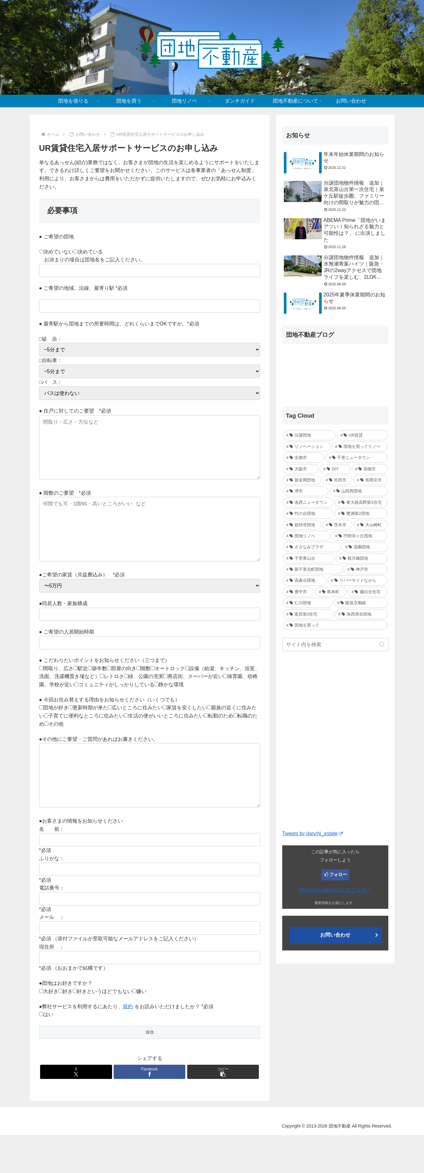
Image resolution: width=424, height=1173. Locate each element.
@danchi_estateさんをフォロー (335, 890)
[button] (223, 1110)
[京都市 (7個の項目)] (304, 457)
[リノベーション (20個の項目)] (307, 446)
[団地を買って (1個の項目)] (335, 625)
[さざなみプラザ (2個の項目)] (312, 547)
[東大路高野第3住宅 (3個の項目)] (361, 502)
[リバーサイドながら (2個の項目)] (358, 580)
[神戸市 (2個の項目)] (366, 569)
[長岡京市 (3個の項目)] (371, 480)
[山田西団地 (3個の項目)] (359, 491)
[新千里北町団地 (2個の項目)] (313, 569)
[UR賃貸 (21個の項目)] (362, 435)
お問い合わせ (335, 935)
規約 (128, 1044)
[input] (335, 644)
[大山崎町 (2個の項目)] (371, 525)
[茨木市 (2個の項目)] (337, 525)
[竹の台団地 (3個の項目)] (308, 513)
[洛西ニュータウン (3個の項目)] (308, 502)
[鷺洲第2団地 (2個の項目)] (361, 513)
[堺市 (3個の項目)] (306, 491)
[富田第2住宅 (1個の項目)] (308, 614)
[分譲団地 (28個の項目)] (309, 435)
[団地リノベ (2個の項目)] (307, 536)
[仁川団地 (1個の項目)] (308, 603)
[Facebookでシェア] (150, 1110)
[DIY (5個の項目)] (335, 469)
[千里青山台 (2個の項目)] (309, 558)
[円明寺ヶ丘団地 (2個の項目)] (360, 536)
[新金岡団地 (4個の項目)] (302, 480)
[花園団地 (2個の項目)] (365, 547)
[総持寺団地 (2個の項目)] (302, 525)
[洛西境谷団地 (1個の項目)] (361, 614)
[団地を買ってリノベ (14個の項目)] (360, 446)
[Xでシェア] (76, 1110)
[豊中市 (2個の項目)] (298, 592)
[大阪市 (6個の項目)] (301, 469)
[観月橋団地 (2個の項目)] (362, 558)
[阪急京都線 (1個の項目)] (361, 603)
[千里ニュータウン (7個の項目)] (356, 457)
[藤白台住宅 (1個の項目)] (367, 592)
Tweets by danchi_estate (312, 833)
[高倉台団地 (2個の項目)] (304, 580)
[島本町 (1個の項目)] (331, 592)
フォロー (338, 874)
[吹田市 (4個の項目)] (337, 480)
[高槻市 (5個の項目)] (370, 469)
